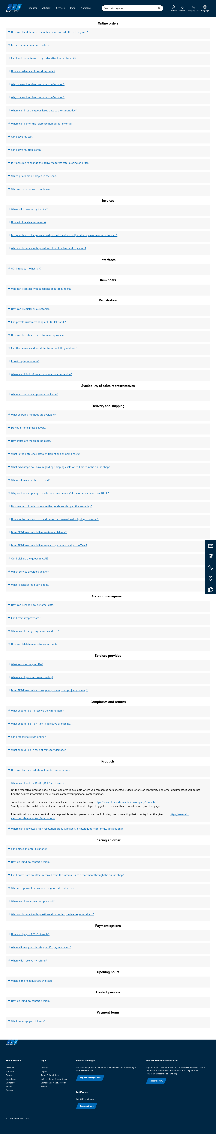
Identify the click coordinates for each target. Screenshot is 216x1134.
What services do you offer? (27, 664)
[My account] (173, 8)
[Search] (159, 8)
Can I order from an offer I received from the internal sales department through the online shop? (67, 875)
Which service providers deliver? (30, 571)
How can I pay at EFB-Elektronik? (30, 934)
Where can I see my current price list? (32, 901)
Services (9, 1075)
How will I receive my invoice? (28, 222)
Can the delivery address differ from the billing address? (43, 348)
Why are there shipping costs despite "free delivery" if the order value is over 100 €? (60, 493)
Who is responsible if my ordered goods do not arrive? (42, 888)
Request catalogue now (90, 1077)
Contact (9, 1090)
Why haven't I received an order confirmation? (37, 84)
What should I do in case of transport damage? (38, 750)
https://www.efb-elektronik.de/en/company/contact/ (125, 802)
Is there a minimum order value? (30, 45)
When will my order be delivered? (30, 480)
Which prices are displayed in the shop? (34, 176)
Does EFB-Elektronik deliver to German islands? (39, 532)
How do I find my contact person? (30, 862)
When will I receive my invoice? (29, 209)
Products (10, 1067)
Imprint (44, 1071)
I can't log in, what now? (25, 361)
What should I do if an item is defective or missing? (41, 723)
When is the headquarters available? (32, 980)
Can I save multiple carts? (26, 149)
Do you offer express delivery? (28, 427)
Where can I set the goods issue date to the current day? (44, 110)
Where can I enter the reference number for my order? (42, 123)
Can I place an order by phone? (29, 848)
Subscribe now (156, 1080)
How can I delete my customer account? (34, 644)
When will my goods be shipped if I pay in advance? (41, 947)
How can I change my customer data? (32, 605)
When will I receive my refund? (29, 960)
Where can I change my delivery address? (35, 631)
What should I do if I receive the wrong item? (37, 710)
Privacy (44, 1067)
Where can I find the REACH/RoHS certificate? (37, 783)
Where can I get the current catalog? (32, 677)
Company (10, 1082)
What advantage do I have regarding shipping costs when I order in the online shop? (60, 467)
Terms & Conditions (50, 1075)
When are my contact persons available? (34, 394)
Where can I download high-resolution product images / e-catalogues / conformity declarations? (67, 828)
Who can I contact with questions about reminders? (41, 288)
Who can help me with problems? (30, 189)
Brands (9, 1086)
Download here (87, 1106)
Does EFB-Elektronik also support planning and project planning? (49, 690)
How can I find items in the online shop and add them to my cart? (49, 32)
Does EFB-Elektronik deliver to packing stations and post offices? (49, 545)
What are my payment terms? (28, 1021)
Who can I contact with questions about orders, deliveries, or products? (52, 914)
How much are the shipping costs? (31, 440)
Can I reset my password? (25, 618)
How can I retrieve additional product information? (40, 770)
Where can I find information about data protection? (41, 374)
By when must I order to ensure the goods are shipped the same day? (51, 506)
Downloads (11, 1079)
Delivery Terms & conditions (54, 1079)
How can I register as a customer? (30, 309)
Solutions (10, 1071)
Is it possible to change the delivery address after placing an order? (50, 163)
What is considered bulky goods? (30, 584)
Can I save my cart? (22, 136)
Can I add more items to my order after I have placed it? (43, 58)
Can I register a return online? (28, 736)
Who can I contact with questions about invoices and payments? (48, 248)
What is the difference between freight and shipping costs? (45, 454)
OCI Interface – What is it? (26, 268)
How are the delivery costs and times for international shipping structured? (55, 519)
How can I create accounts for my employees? (37, 335)
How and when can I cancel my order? (33, 71)
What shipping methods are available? (33, 414)
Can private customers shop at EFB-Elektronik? (38, 322)
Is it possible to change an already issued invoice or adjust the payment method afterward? (64, 235)
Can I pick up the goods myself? (29, 558)
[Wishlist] (182, 8)
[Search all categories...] (128, 8)
